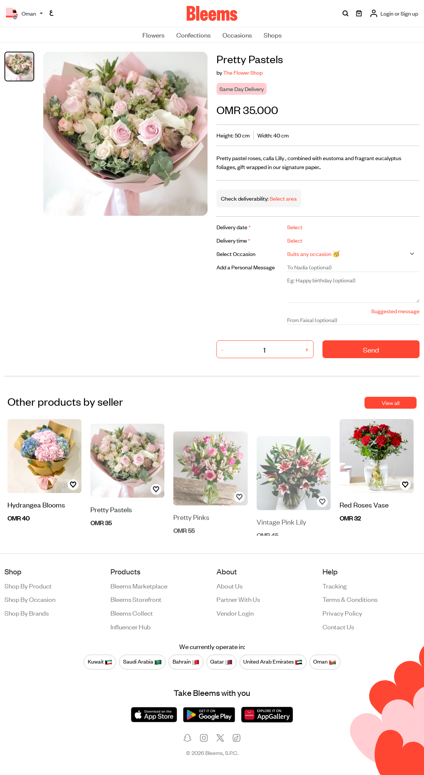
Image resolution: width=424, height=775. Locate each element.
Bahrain (186, 661)
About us (229, 585)
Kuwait (100, 661)
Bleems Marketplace (138, 585)
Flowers (153, 34)
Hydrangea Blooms (36, 505)
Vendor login (235, 612)
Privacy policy (342, 612)
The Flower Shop (243, 72)
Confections (193, 34)
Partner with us (238, 598)
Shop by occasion (29, 598)
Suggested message (395, 311)
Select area (283, 198)
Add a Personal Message (245, 267)
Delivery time (233, 240)
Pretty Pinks (191, 528)
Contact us (338, 626)
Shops (273, 34)
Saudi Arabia (142, 661)
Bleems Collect (131, 612)
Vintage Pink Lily (281, 530)
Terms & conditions (350, 598)
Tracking (334, 585)
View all (390, 402)
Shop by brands (26, 612)
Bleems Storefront (135, 598)
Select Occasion (236, 253)
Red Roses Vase (364, 505)
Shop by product (28, 585)
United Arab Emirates (272, 661)
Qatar (221, 661)
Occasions (237, 34)
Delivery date (233, 227)
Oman (324, 661)
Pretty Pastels (111, 521)
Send (371, 349)
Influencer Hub (130, 626)
